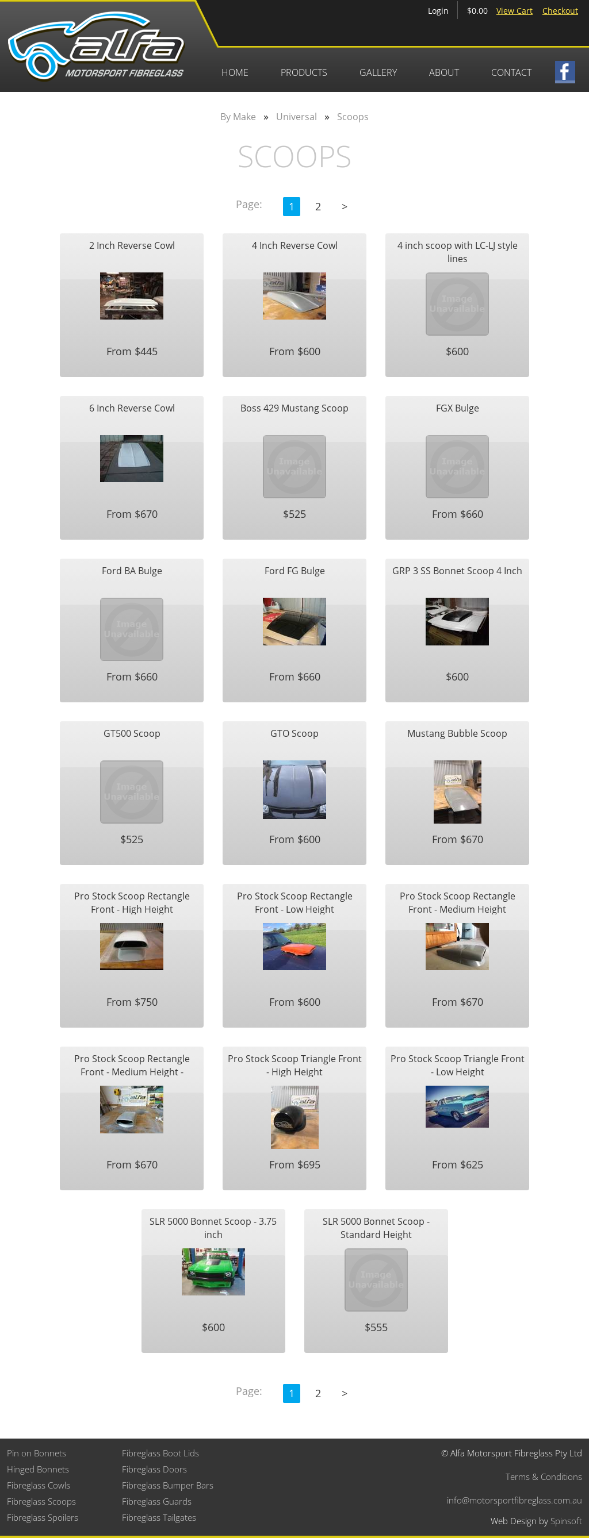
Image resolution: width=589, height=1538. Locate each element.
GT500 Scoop (132, 733)
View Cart (514, 10)
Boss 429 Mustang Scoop (294, 408)
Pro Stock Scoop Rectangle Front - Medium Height (457, 902)
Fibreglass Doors (154, 1469)
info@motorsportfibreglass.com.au (514, 1500)
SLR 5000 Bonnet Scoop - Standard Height (376, 1227)
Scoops (353, 116)
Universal (296, 116)
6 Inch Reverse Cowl (132, 408)
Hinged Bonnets (38, 1469)
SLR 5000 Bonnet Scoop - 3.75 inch (213, 1227)
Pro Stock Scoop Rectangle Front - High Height (132, 902)
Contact (511, 72)
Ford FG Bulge (295, 570)
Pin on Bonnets (36, 1453)
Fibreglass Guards (157, 1501)
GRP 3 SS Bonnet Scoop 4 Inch (457, 570)
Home (234, 72)
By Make (238, 116)
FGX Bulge (457, 408)
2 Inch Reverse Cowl (132, 245)
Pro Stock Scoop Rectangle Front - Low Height (295, 902)
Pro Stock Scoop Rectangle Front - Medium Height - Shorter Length (132, 1064)
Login (438, 10)
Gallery (378, 72)
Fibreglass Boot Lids (160, 1453)
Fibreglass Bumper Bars (167, 1485)
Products (304, 72)
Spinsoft (566, 1521)
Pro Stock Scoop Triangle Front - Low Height (458, 1064)
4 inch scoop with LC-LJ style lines (457, 251)
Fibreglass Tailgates (159, 1517)
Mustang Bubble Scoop (457, 733)
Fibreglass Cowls (38, 1485)
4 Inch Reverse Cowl (295, 245)
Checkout (560, 10)
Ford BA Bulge (132, 570)
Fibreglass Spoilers (42, 1517)
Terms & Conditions (544, 1476)
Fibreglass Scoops (41, 1501)
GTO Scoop (294, 733)
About (444, 72)
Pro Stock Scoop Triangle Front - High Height (295, 1064)
